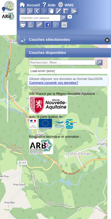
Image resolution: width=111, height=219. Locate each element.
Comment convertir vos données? (53, 83)
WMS (66, 5)
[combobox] (69, 17)
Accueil (29, 5)
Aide (49, 5)
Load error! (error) (43, 71)
